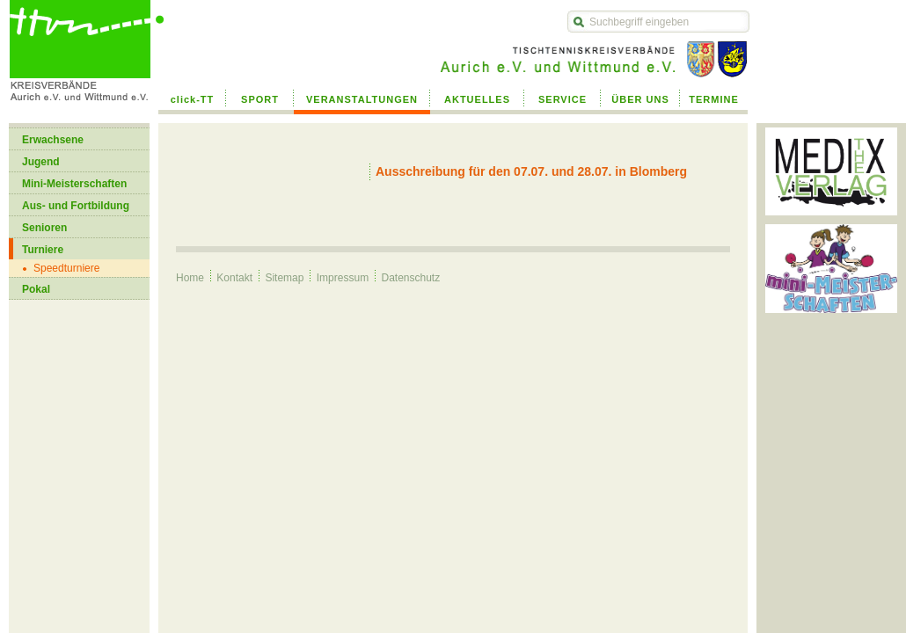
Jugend (41, 162)
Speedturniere (66, 268)
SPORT (260, 99)
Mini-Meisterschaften (74, 184)
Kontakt (234, 278)
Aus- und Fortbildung (75, 206)
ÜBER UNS (640, 99)
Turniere (42, 250)
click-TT (193, 99)
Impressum (343, 278)
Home (190, 278)
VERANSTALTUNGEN (362, 99)
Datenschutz (410, 278)
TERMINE (714, 99)
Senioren (44, 228)
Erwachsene (53, 140)
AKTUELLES (477, 99)
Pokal (36, 289)
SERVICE (562, 99)
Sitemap (284, 278)
